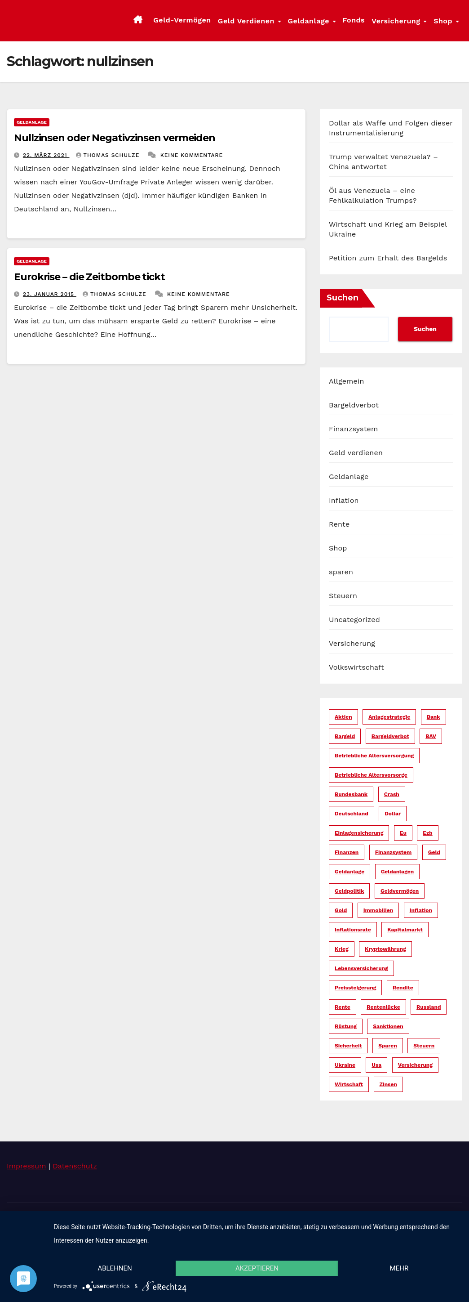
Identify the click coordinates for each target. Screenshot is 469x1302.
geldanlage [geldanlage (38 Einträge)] (349, 871)
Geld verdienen (247, 21)
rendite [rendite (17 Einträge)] (403, 987)
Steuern (343, 595)
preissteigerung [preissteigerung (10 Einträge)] (355, 987)
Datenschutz (75, 1166)
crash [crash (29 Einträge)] (391, 794)
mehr (399, 1268)
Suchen (342, 298)
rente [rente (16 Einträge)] (342, 1007)
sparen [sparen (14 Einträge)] (387, 1045)
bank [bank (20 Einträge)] (433, 717)
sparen (341, 572)
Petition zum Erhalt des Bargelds (388, 258)
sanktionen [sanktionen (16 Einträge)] (388, 1026)
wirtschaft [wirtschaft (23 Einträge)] (349, 1084)
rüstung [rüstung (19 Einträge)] (346, 1026)
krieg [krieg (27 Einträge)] (342, 949)
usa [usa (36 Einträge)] (376, 1065)
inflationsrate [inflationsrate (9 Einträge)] (353, 929)
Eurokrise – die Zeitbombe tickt (89, 277)
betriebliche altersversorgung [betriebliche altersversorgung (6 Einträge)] (374, 755)
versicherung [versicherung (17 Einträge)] (415, 1065)
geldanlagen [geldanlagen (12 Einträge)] (397, 871)
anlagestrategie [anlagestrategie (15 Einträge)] (389, 717)
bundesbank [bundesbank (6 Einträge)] (351, 794)
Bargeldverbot (354, 405)
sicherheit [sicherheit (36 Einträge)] (348, 1045)
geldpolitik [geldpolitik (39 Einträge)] (349, 891)
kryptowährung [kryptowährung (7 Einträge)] (385, 949)
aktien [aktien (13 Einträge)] (343, 717)
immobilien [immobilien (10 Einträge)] (378, 910)
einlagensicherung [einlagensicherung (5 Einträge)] (359, 833)
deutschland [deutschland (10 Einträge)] (351, 813)
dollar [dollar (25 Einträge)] (393, 813)
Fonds (354, 20)
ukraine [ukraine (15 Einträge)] (345, 1065)
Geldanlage (310, 21)
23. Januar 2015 (49, 294)
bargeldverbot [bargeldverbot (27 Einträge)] (390, 736)
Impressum (26, 1166)
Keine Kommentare (191, 155)
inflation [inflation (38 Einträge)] (421, 910)
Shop (444, 21)
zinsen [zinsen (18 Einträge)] (388, 1084)
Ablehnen (114, 1268)
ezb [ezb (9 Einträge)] (427, 833)
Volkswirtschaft (356, 667)
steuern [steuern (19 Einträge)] (423, 1045)
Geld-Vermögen (182, 20)
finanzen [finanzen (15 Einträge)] (346, 852)
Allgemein (346, 381)
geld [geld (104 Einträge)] (434, 852)
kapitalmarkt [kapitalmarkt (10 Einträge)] (405, 929)
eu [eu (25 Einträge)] (403, 833)
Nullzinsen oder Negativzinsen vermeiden (114, 138)
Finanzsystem (353, 429)
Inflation (344, 500)
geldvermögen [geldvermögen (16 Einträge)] (400, 891)
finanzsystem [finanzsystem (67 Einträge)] (393, 852)
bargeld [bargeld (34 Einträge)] (345, 736)
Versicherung (397, 21)
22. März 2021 (46, 155)
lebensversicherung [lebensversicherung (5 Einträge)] (361, 968)
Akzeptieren (257, 1268)
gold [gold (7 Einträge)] (341, 910)
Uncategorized (354, 619)
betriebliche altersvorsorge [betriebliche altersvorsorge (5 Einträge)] (371, 775)
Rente (339, 524)
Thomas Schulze (109, 155)
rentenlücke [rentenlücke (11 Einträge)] (383, 1007)
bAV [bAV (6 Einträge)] (430, 736)
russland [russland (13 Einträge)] (428, 1007)
